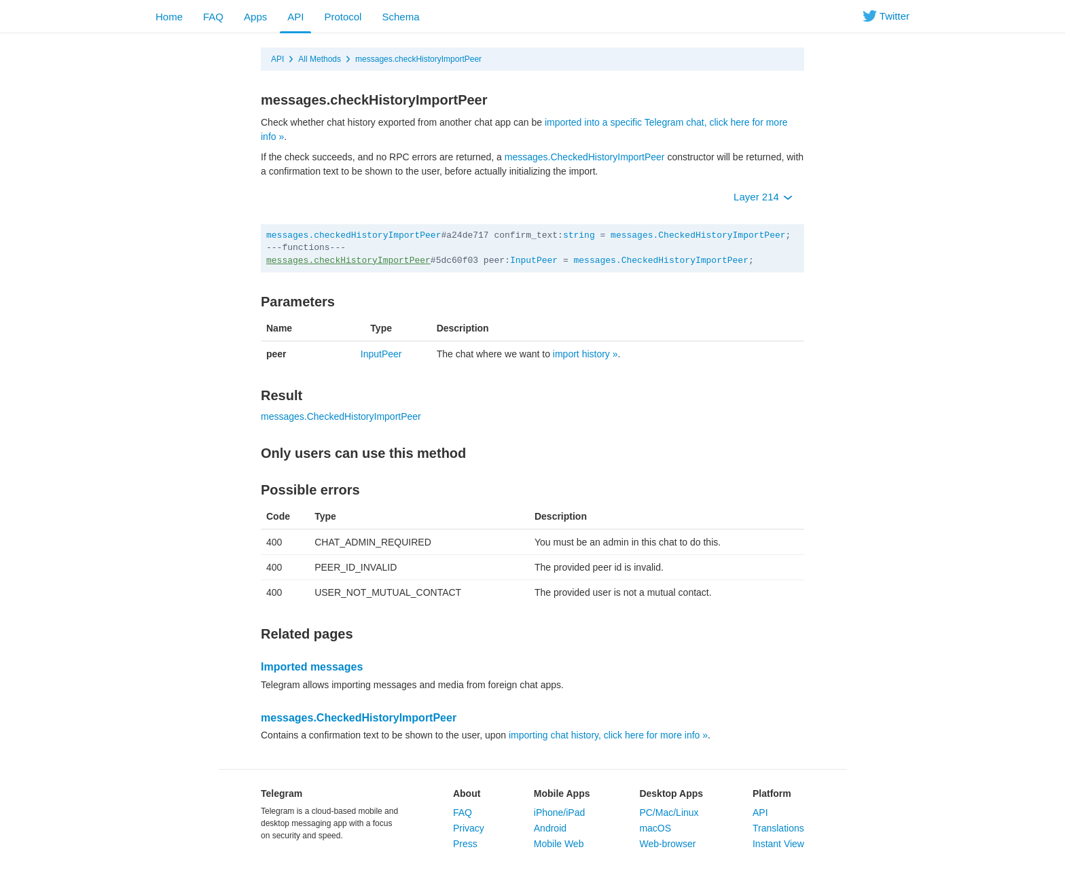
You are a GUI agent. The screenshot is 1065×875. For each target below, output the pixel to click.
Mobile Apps (562, 793)
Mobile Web (559, 843)
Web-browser (667, 843)
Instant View (778, 843)
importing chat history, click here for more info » (608, 735)
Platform (772, 793)
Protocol (342, 16)
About (466, 793)
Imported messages (312, 667)
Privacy (468, 828)
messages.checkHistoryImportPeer (418, 59)
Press (465, 843)
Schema (400, 16)
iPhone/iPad (559, 812)
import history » (585, 354)
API (295, 16)
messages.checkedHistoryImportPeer (353, 235)
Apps (255, 16)
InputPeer (534, 260)
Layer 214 (763, 196)
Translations (778, 828)
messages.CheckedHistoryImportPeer (585, 156)
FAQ (213, 16)
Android (550, 828)
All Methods (319, 59)
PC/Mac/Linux (668, 812)
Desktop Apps (671, 793)
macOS (655, 828)
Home (169, 16)
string (579, 235)
